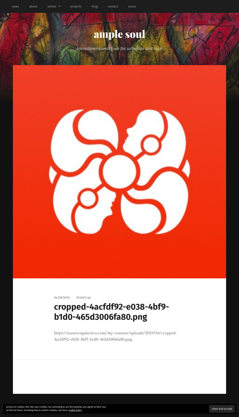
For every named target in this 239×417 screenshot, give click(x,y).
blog (95, 6)
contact (113, 6)
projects (76, 6)
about (33, 6)
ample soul (119, 33)
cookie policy (75, 410)
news (15, 6)
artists (51, 6)
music (132, 6)
